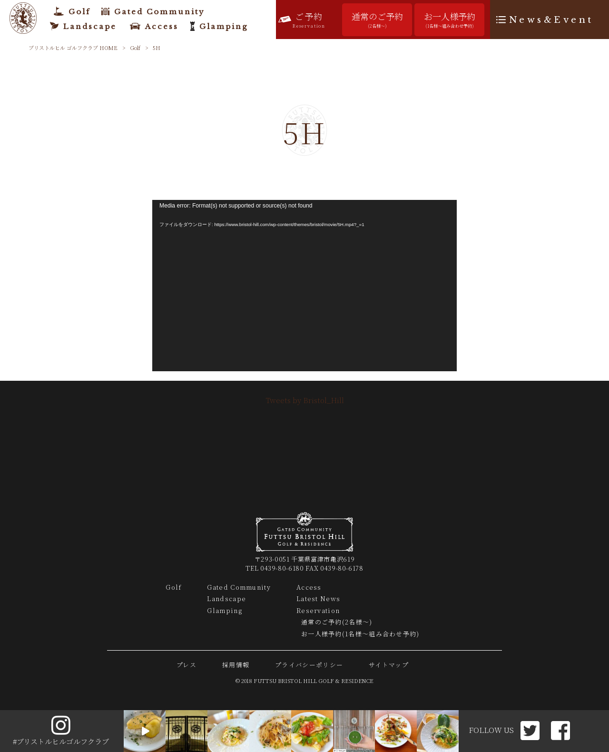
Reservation (318, 610)
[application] (304, 285)
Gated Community (239, 587)
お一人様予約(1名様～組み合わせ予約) (360, 633)
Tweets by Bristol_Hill (304, 400)
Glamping (224, 610)
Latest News (318, 598)
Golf (135, 47)
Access (309, 587)
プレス (186, 664)
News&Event (551, 19)
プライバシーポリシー (309, 664)
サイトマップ (389, 664)
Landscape (226, 598)
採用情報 (235, 664)
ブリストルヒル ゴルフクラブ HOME (73, 47)
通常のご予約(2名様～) (337, 621)
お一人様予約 (449, 20)
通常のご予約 (377, 20)
